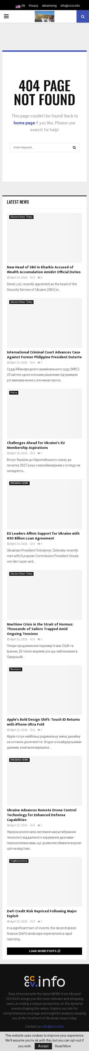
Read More (63, 1046)
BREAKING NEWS (19, 483)
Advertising (49, 5)
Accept (43, 1046)
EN (23, 5)
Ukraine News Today (21, 217)
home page (24, 122)
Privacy (33, 5)
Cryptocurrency (18, 861)
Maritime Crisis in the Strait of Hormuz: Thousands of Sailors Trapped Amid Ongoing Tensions (40, 629)
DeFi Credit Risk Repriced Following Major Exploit (42, 913)
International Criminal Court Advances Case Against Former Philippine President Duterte (44, 354)
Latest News (18, 202)
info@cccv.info (70, 5)
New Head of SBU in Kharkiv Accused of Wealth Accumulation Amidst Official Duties (44, 269)
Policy (13, 392)
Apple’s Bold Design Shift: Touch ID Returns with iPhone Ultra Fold (43, 722)
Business (15, 669)
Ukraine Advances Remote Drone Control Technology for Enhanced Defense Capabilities (41, 815)
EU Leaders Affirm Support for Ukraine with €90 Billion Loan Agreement (43, 536)
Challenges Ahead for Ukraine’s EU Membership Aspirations (36, 445)
